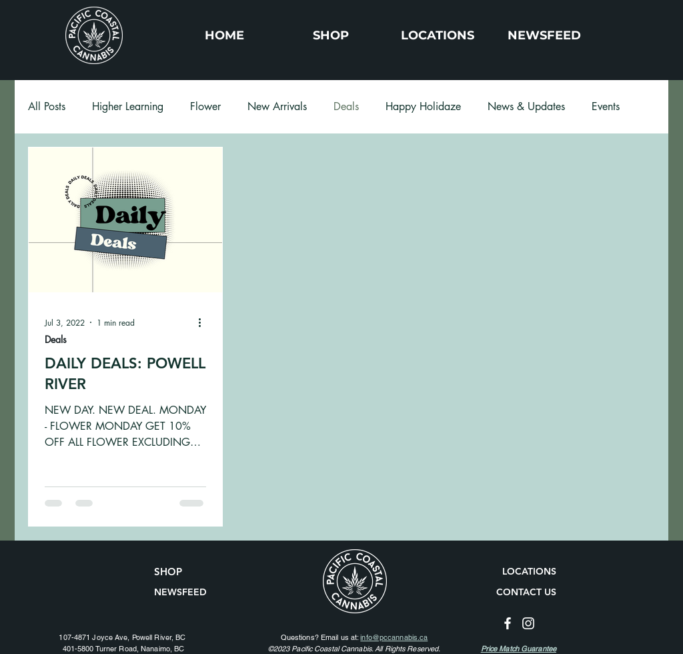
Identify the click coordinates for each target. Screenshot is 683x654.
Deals (346, 106)
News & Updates (526, 106)
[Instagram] (528, 623)
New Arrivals (277, 106)
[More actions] (204, 322)
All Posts (46, 106)
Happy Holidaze (423, 106)
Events (606, 106)
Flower (205, 106)
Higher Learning (127, 106)
